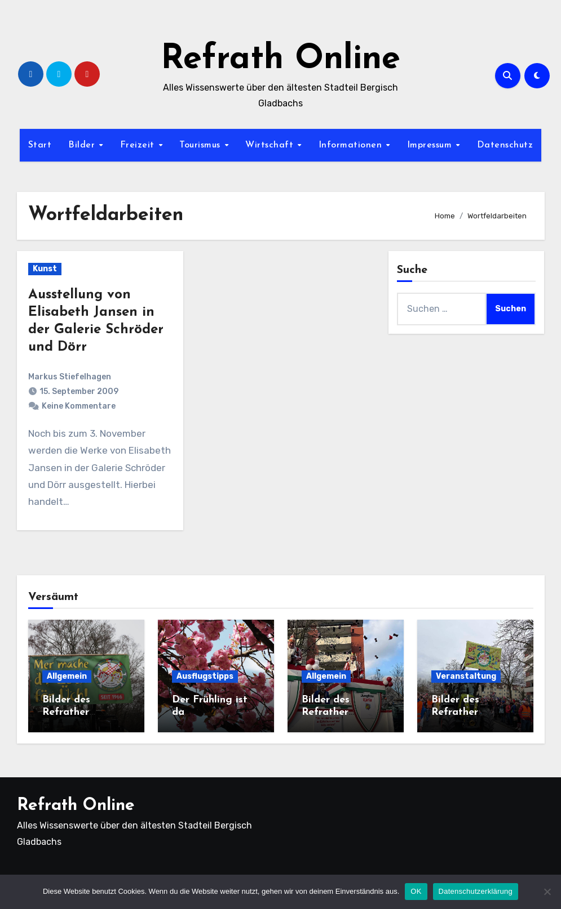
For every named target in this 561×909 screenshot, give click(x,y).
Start (40, 145)
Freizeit (139, 145)
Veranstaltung (466, 676)
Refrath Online (280, 60)
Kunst (45, 269)
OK (415, 891)
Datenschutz (505, 145)
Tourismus (201, 145)
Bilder (83, 145)
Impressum (431, 145)
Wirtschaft (271, 145)
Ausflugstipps (204, 676)
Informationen (352, 145)
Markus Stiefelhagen (69, 377)
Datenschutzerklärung (476, 891)
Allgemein (67, 676)
